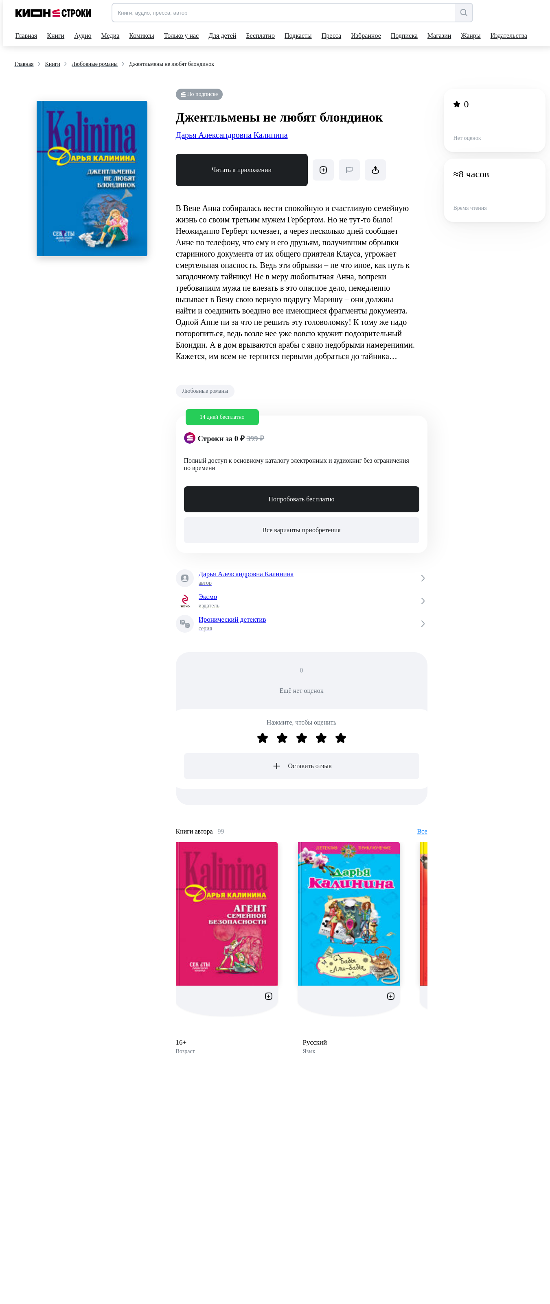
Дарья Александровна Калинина (232, 135)
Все (422, 831)
